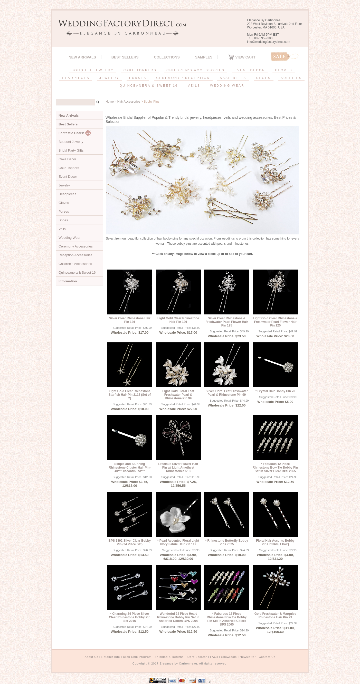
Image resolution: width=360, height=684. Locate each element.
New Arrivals (82, 57)
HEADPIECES (75, 78)
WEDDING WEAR (227, 85)
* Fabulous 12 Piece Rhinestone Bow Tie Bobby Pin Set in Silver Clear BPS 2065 (275, 467)
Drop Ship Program (137, 656)
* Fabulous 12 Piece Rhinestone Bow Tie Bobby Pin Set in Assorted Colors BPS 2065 (227, 619)
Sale (285, 56)
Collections (166, 57)
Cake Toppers (69, 168)
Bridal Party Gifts (71, 150)
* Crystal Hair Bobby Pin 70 (275, 391)
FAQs (214, 656)
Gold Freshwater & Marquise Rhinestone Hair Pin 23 (275, 615)
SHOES (263, 78)
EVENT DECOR (249, 70)
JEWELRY (109, 78)
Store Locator (197, 656)
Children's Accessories (75, 264)
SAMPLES (204, 57)
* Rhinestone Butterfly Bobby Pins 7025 (226, 542)
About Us (91, 656)
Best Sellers (125, 57)
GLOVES (283, 70)
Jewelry (64, 185)
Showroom (229, 656)
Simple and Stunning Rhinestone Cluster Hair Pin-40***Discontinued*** (130, 467)
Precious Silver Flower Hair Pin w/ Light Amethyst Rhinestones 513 (178, 467)
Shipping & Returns (169, 656)
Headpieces (67, 194)
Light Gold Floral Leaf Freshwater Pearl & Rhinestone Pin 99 (178, 394)
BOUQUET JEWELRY (92, 70)
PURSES (137, 78)
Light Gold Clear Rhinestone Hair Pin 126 (178, 320)
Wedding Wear (70, 238)
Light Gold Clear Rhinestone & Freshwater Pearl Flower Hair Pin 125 (275, 321)
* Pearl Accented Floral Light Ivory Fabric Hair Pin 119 (178, 542)
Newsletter (248, 656)
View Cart (241, 57)
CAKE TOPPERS (140, 70)
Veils (62, 229)
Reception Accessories (75, 255)
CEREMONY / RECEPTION (183, 78)
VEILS (194, 85)
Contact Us (267, 656)
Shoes (63, 220)
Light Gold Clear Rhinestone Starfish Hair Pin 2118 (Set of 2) (130, 394)
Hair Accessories (128, 101)
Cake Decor (67, 159)
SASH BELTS (233, 78)
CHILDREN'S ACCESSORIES (195, 70)
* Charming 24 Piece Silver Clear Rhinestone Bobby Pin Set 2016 (129, 617)
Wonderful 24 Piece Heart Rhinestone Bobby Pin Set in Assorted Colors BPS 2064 (178, 617)
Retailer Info (110, 656)
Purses (64, 211)
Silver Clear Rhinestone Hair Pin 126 (129, 320)
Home (110, 101)
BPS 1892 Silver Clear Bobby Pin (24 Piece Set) (130, 542)
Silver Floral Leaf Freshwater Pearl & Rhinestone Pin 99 (227, 392)
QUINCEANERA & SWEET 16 (148, 85)
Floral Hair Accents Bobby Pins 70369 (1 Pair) (275, 542)
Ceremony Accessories (76, 246)
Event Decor (68, 177)
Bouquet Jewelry (71, 142)
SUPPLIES (291, 78)
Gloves (64, 203)
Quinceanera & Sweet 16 (77, 272)
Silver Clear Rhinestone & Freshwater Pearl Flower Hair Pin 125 (226, 321)
